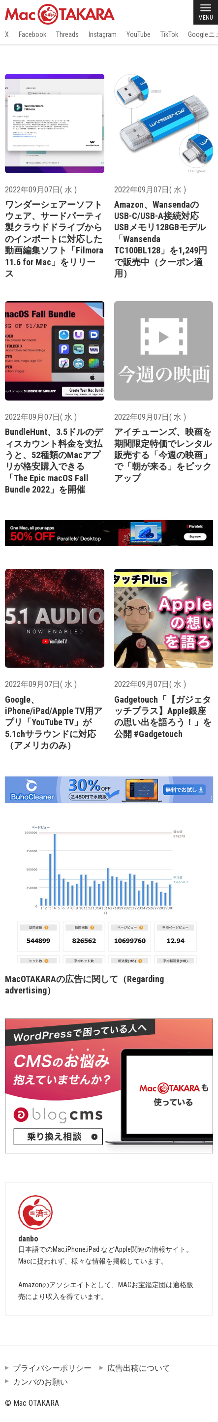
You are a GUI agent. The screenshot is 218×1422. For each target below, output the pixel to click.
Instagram (103, 34)
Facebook (32, 34)
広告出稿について (138, 1368)
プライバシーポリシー (52, 1368)
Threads (67, 34)
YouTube (138, 34)
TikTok (169, 34)
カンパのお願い (40, 1382)
